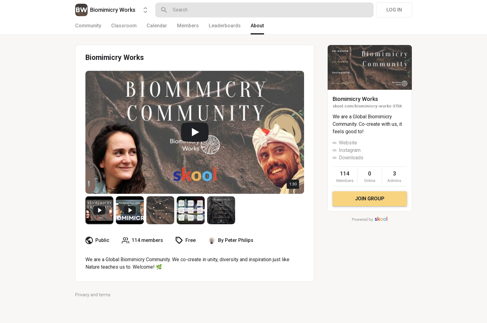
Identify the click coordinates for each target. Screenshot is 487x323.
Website (348, 143)
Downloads (351, 158)
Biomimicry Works (355, 99)
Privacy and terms (93, 294)
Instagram (350, 150)
